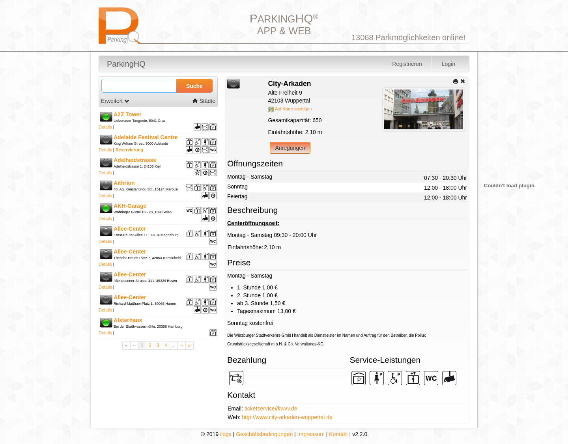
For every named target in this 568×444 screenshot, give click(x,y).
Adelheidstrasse (135, 160)
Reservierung (129, 149)
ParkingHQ (126, 64)
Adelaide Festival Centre (146, 137)
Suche (194, 86)
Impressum (311, 434)
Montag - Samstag (249, 176)
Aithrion (124, 183)
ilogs (226, 434)
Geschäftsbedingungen (264, 434)
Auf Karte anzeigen (290, 108)
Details (105, 127)
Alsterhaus (128, 320)
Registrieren (407, 64)
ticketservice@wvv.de (271, 408)
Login (448, 64)
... (174, 345)
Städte (203, 101)
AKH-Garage (130, 206)
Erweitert (115, 101)
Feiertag (237, 196)
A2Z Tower (128, 114)
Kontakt (338, 434)
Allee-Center (130, 229)
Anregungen (290, 148)
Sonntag (237, 186)
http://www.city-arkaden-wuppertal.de (287, 417)
